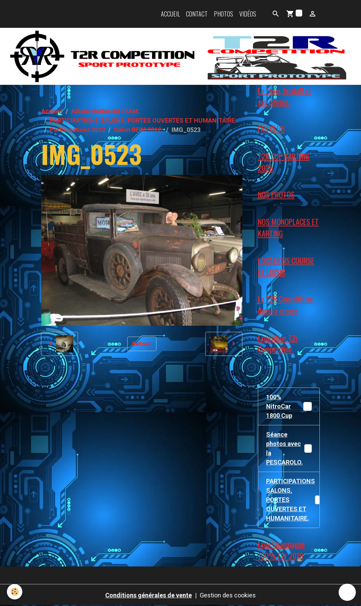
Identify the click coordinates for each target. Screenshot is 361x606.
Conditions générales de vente (148, 595)
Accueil (170, 13)
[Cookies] (14, 591)
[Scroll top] (347, 592)
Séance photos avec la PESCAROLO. (289, 448)
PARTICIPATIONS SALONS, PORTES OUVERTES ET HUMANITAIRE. (143, 120)
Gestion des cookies (228, 595)
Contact (197, 13)
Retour (141, 343)
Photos (223, 13)
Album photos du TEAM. (105, 111)
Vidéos (247, 13)
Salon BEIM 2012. (138, 129)
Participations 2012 (77, 129)
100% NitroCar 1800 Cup (289, 406)
